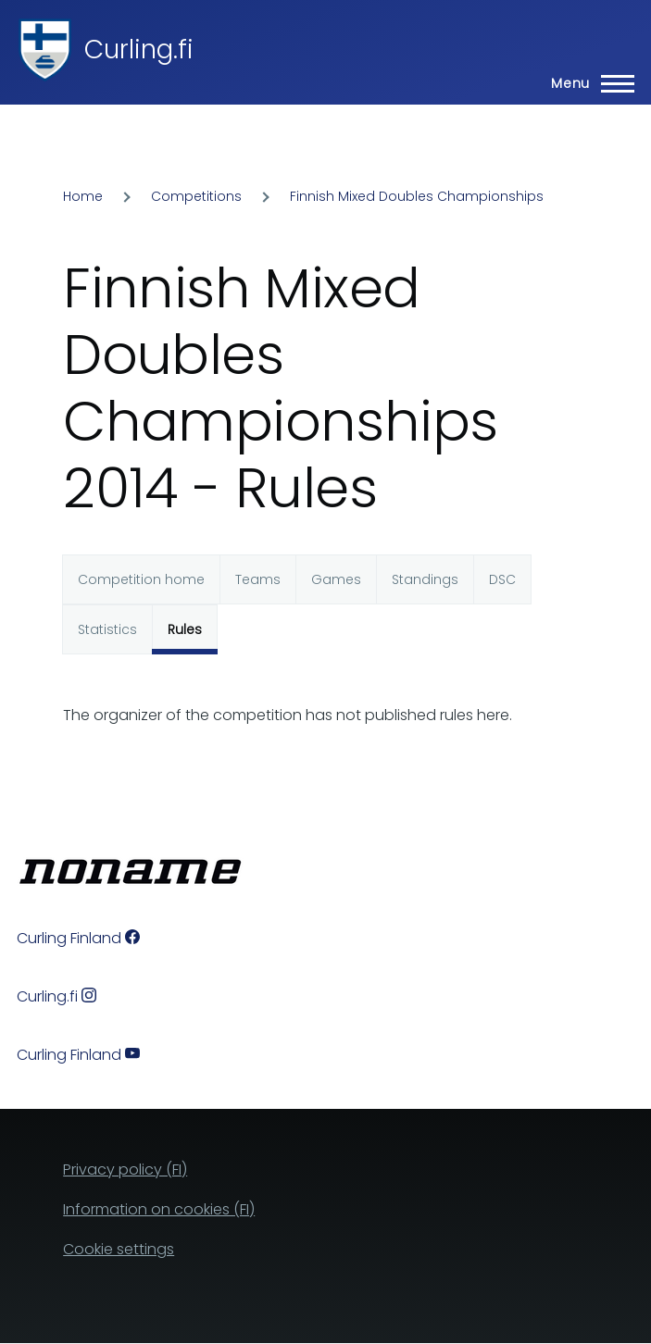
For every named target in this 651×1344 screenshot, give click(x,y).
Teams (258, 579)
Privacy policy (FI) (125, 1169)
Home (83, 196)
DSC (502, 579)
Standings (425, 579)
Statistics (107, 629)
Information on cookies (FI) (159, 1209)
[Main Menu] (587, 83)
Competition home (141, 579)
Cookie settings (118, 1249)
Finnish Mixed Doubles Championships (417, 196)
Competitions (196, 196)
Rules (185, 629)
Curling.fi (139, 49)
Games (336, 579)
